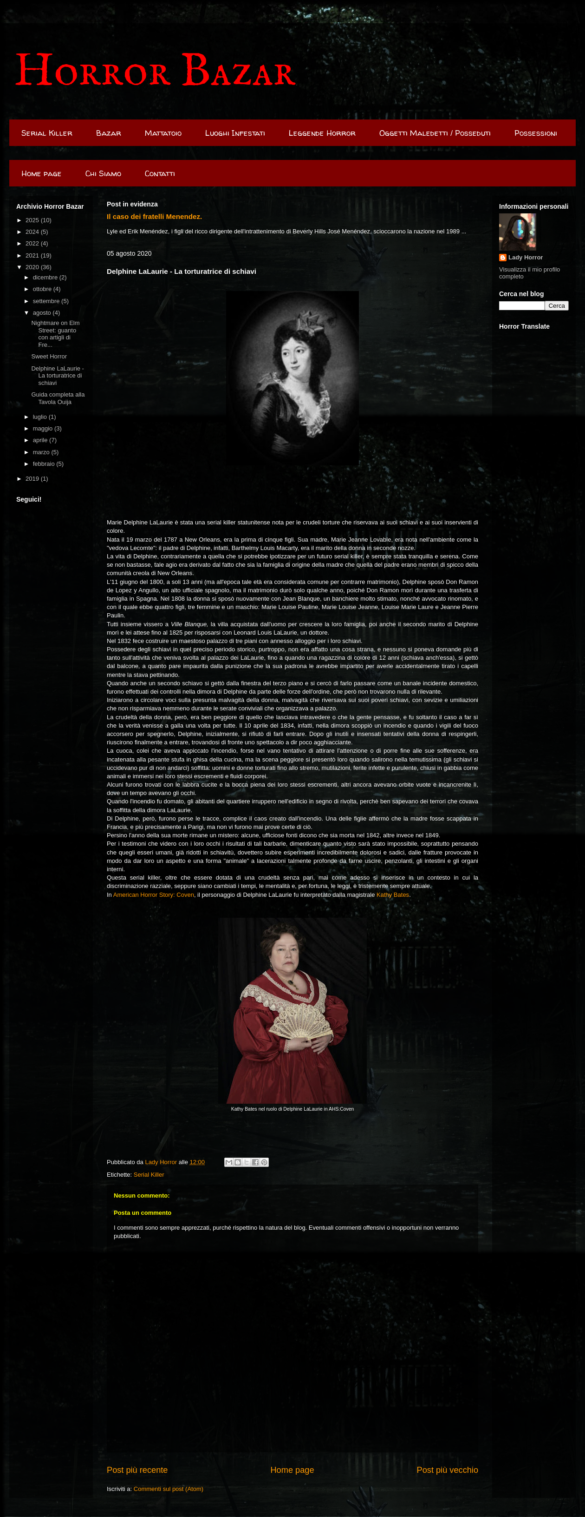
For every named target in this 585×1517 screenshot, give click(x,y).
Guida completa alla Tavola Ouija (57, 398)
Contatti (160, 173)
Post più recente (137, 1470)
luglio (41, 416)
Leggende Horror (322, 132)
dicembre (46, 277)
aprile (41, 440)
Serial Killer (46, 132)
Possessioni (535, 132)
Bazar (108, 132)
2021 (33, 255)
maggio (43, 428)
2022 (33, 243)
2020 (33, 267)
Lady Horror (525, 257)
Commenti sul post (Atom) (168, 1488)
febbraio (45, 463)
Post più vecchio (447, 1470)
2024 (33, 231)
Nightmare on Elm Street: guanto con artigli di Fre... (55, 333)
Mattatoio (163, 132)
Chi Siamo (103, 173)
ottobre (43, 288)
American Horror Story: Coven (153, 894)
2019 (33, 478)
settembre (47, 301)
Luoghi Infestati (235, 132)
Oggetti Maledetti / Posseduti (435, 132)
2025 (33, 220)
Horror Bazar (154, 72)
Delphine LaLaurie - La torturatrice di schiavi (57, 375)
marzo (42, 452)
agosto (43, 312)
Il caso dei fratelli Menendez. (154, 216)
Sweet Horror (49, 356)
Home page (41, 173)
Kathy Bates (393, 894)
